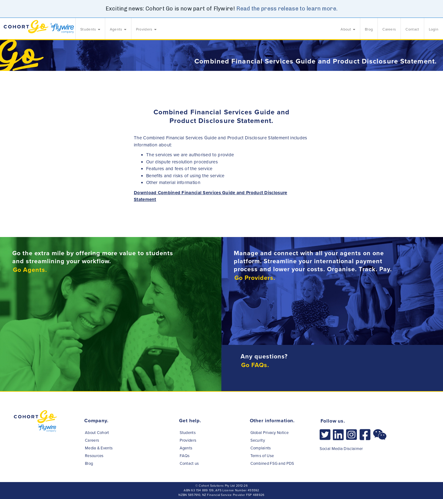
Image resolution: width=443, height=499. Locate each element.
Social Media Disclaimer (341, 448)
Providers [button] (146, 29)
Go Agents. (30, 270)
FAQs (185, 455)
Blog (369, 29)
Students (188, 432)
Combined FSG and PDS (272, 463)
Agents (186, 448)
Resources (94, 455)
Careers (389, 29)
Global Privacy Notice (269, 432)
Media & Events (99, 448)
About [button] (348, 29)
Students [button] (90, 29)
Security (257, 440)
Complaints (260, 448)
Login (434, 29)
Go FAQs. (255, 365)
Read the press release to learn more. (286, 8)
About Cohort (97, 432)
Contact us (189, 463)
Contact (412, 29)
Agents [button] (118, 29)
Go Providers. (254, 278)
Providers (188, 440)
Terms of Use (262, 455)
